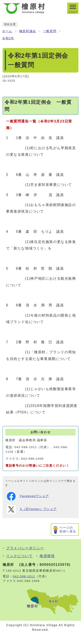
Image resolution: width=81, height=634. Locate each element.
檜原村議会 (27, 31)
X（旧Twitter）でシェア (32, 509)
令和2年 (8, 38)
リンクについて (19, 556)
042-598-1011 (24, 576)
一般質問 (49, 31)
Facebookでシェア (28, 496)
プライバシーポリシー (25, 548)
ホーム (7, 31)
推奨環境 (47, 556)
